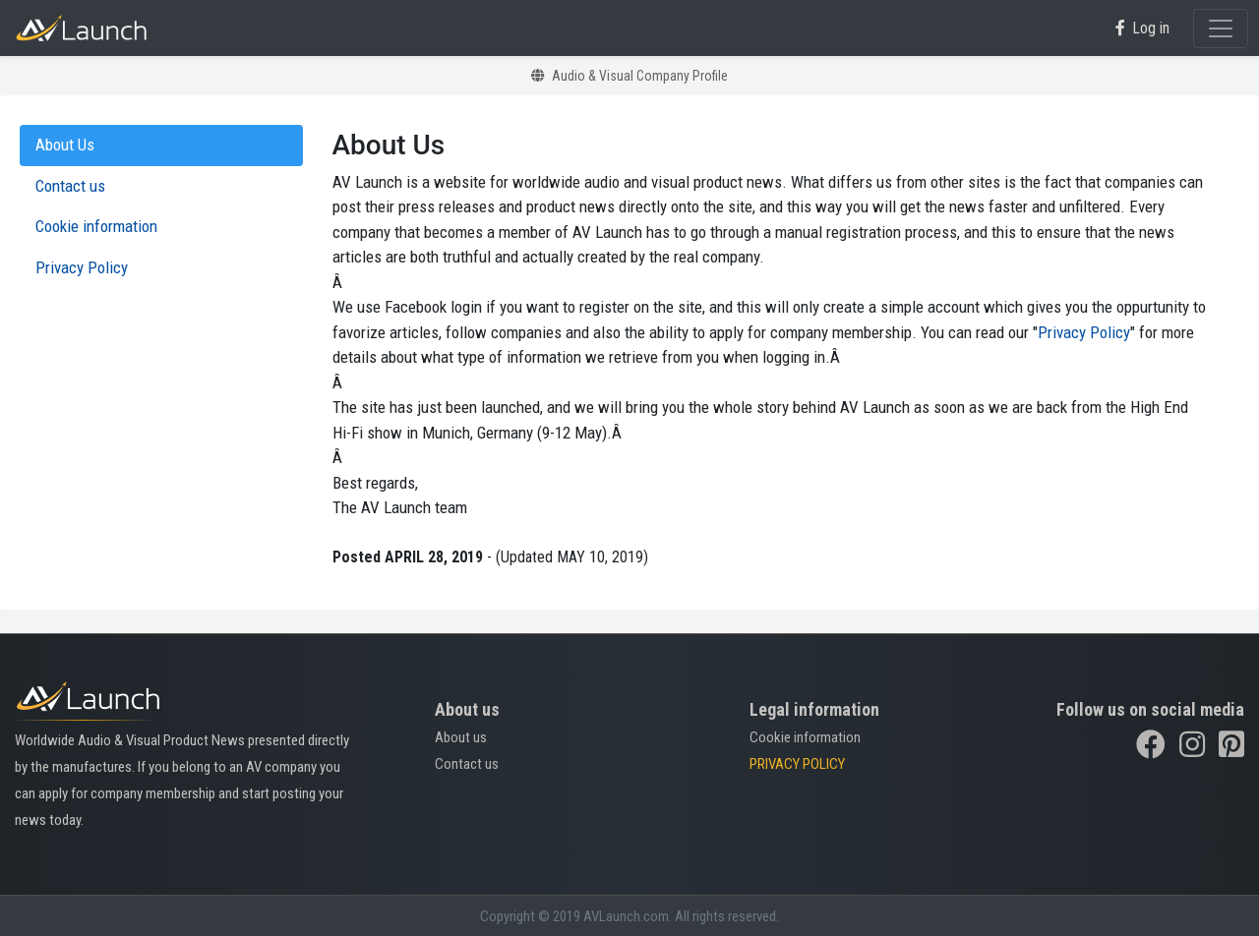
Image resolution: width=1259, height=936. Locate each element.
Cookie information (805, 737)
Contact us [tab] (70, 186)
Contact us (467, 764)
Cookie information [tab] (96, 226)
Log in (1142, 28)
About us (461, 737)
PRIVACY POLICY (797, 764)
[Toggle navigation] (1220, 28)
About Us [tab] (64, 144)
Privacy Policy (1084, 332)
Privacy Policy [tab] (81, 267)
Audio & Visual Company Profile (629, 76)
